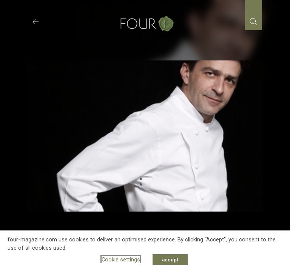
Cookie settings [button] (121, 259)
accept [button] (170, 260)
